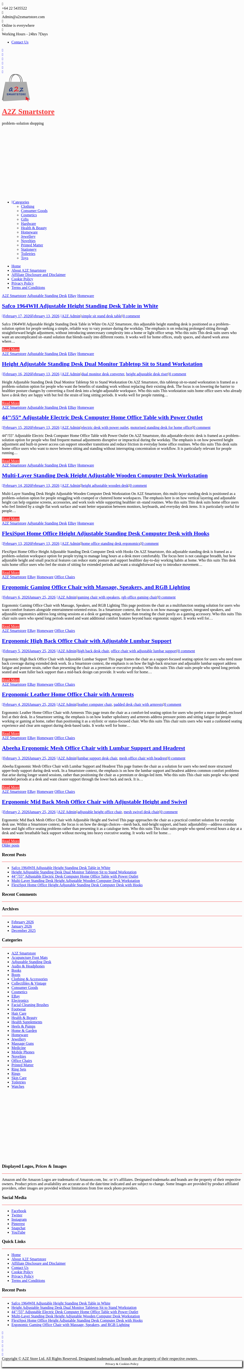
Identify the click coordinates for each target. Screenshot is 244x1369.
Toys (24, 258)
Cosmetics (29, 215)
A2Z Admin (70, 316)
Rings (15, 1074)
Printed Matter (32, 245)
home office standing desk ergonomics (110, 543)
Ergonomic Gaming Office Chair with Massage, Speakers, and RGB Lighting (96, 587)
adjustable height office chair (100, 812)
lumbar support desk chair (97, 758)
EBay (72, 296)
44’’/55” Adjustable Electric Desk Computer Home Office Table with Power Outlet (102, 417)
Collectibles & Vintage (28, 983)
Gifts (25, 219)
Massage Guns (22, 1043)
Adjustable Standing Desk (47, 296)
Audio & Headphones (28, 966)
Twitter (16, 1215)
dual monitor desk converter (102, 374)
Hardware (28, 224)
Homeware (29, 232)
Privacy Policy (22, 283)
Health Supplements (26, 1022)
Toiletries (28, 254)
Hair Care (18, 1013)
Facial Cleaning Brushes (30, 1005)
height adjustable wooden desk (104, 485)
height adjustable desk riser (147, 374)
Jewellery (28, 236)
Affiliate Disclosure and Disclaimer (38, 275)
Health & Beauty (34, 228)
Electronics (20, 1000)
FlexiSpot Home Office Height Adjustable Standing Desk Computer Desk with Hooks (105, 533)
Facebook (18, 1211)
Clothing (27, 206)
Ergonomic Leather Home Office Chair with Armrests (68, 694)
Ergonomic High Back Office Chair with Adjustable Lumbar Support (86, 641)
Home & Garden (24, 1031)
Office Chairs (64, 577)
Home (16, 266)
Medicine (18, 1048)
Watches (17, 1086)
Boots (15, 975)
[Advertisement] (122, 162)
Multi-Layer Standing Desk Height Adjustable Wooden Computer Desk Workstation (105, 475)
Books (16, 970)
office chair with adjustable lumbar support (144, 651)
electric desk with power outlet (104, 427)
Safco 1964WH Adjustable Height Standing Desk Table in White (80, 306)
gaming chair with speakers (99, 597)
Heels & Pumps (23, 1026)
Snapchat (18, 1228)
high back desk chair (93, 651)
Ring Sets (18, 1069)
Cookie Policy (22, 279)
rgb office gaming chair (139, 597)
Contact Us (20, 42)
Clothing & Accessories (29, 979)
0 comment (131, 316)
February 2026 (22, 922)
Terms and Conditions (28, 288)
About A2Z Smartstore (28, 270)
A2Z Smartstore (28, 111)
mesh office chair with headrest (143, 758)
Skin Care (19, 1078)
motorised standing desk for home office (161, 427)
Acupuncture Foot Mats (29, 957)
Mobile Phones (22, 1052)
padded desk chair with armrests (138, 704)
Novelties (28, 241)
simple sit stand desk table (101, 316)
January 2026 (21, 926)
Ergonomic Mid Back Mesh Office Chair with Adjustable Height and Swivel (94, 802)
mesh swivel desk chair (141, 812)
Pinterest (18, 1224)
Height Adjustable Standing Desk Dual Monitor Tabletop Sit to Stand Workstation (102, 364)
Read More (10, 349)
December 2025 (23, 931)
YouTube (18, 1232)
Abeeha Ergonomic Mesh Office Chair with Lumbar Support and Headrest (93, 748)
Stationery (29, 249)
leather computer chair (95, 704)
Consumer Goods (34, 211)
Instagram (19, 1219)
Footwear (18, 1009)
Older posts (10, 845)
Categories (20, 202)
